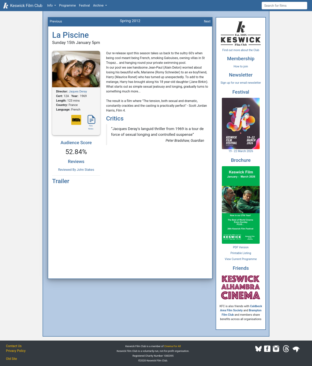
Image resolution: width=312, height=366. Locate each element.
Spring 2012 (130, 20)
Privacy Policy (16, 351)
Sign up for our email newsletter (241, 82)
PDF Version (241, 247)
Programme (67, 5)
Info (50, 5)
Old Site (11, 359)
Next (207, 21)
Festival (84, 5)
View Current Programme (241, 259)
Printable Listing (240, 253)
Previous (56, 21)
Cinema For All (172, 346)
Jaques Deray (78, 91)
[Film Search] (284, 5)
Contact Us (14, 346)
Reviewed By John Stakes (76, 170)
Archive (98, 5)
